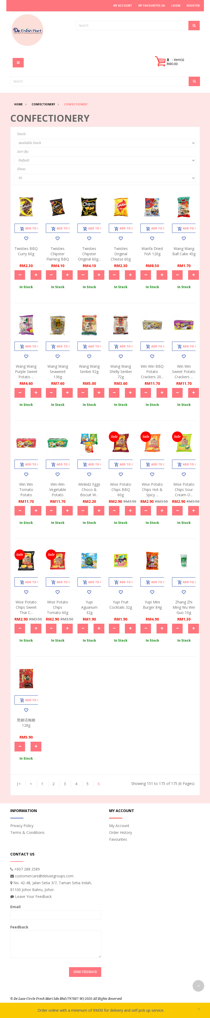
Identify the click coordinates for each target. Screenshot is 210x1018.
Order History (120, 832)
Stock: (21, 134)
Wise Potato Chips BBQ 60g (120, 489)
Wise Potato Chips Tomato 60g (57, 607)
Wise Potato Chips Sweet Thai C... (26, 607)
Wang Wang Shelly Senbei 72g (121, 371)
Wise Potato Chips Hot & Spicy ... (152, 489)
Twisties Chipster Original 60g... (89, 254)
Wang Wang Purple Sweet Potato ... (26, 371)
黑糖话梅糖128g (26, 722)
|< (18, 783)
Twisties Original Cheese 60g (121, 254)
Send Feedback (85, 972)
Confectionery (43, 104)
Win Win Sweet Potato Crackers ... (184, 371)
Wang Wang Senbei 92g (89, 369)
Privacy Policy (21, 825)
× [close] (199, 1009)
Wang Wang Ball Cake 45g (184, 251)
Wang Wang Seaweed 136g (57, 371)
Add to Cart (32, 229)
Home (18, 104)
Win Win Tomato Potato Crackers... (26, 492)
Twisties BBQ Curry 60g (26, 251)
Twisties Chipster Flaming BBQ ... (57, 256)
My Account (119, 825)
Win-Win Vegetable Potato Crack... (57, 492)
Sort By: (23, 152)
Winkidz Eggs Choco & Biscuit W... (89, 489)
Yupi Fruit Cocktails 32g (120, 604)
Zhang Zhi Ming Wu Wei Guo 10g (184, 607)
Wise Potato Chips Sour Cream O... (183, 489)
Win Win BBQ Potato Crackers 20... (152, 371)
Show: (21, 169)
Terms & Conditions (27, 832)
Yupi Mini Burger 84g (152, 604)
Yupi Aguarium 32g (89, 607)
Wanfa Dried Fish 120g (152, 251)
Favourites (118, 839)
